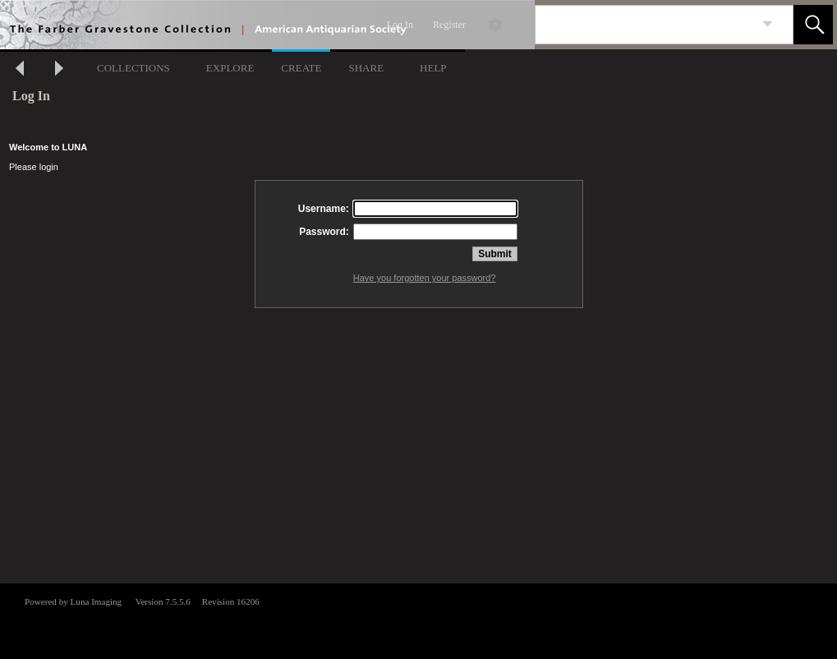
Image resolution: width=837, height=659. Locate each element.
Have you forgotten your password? (424, 278)
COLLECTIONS (133, 68)
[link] (767, 24)
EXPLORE (230, 68)
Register (449, 24)
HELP (433, 68)
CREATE (301, 68)
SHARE (366, 68)
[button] (813, 24)
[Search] (645, 24)
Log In (400, 24)
